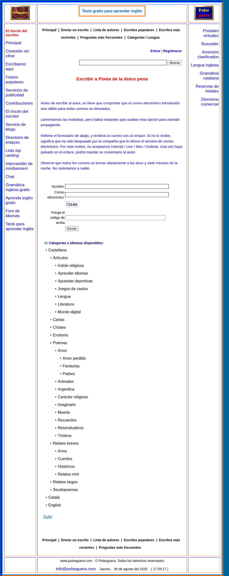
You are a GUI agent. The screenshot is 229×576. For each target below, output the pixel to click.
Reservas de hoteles (207, 88)
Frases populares (15, 79)
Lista (13, 153)
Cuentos (63, 459)
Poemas (58, 343)
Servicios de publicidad (17, 92)
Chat (10, 176)
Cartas (57, 320)
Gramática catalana (209, 75)
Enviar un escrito (75, 30)
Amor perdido (73, 358)
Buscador (210, 44)
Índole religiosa (69, 265)
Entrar (155, 51)
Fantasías (69, 366)
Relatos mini (67, 474)
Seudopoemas (64, 490)
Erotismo (59, 335)
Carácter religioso (71, 397)
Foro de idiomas (13, 213)
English (53, 505)
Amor (61, 350)
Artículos (59, 258)
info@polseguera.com (76, 569)
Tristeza (63, 436)
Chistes (58, 327)
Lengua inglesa (205, 65)
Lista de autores (106, 30)
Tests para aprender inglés (20, 226)
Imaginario (65, 405)
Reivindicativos (69, 428)
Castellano (56, 250)
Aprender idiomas (71, 273)
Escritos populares (139, 30)
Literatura (64, 304)
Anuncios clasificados (208, 54)
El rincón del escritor (17, 114)
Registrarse (172, 51)
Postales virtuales (211, 33)
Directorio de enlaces (17, 140)
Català (52, 497)
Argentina (64, 389)
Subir (47, 517)
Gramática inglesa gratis (18, 187)
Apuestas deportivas (74, 281)
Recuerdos (65, 420)
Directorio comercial (210, 102)
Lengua (63, 296)
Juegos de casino (71, 289)
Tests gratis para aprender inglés (112, 11)
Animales (64, 381)
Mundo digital (68, 312)
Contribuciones (19, 103)
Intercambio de (19, 166)
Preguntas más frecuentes (101, 37)
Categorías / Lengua (143, 37)
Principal (13, 43)
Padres (67, 374)
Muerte (62, 412)
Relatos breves (64, 443)
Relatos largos (64, 482)
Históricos (65, 466)
